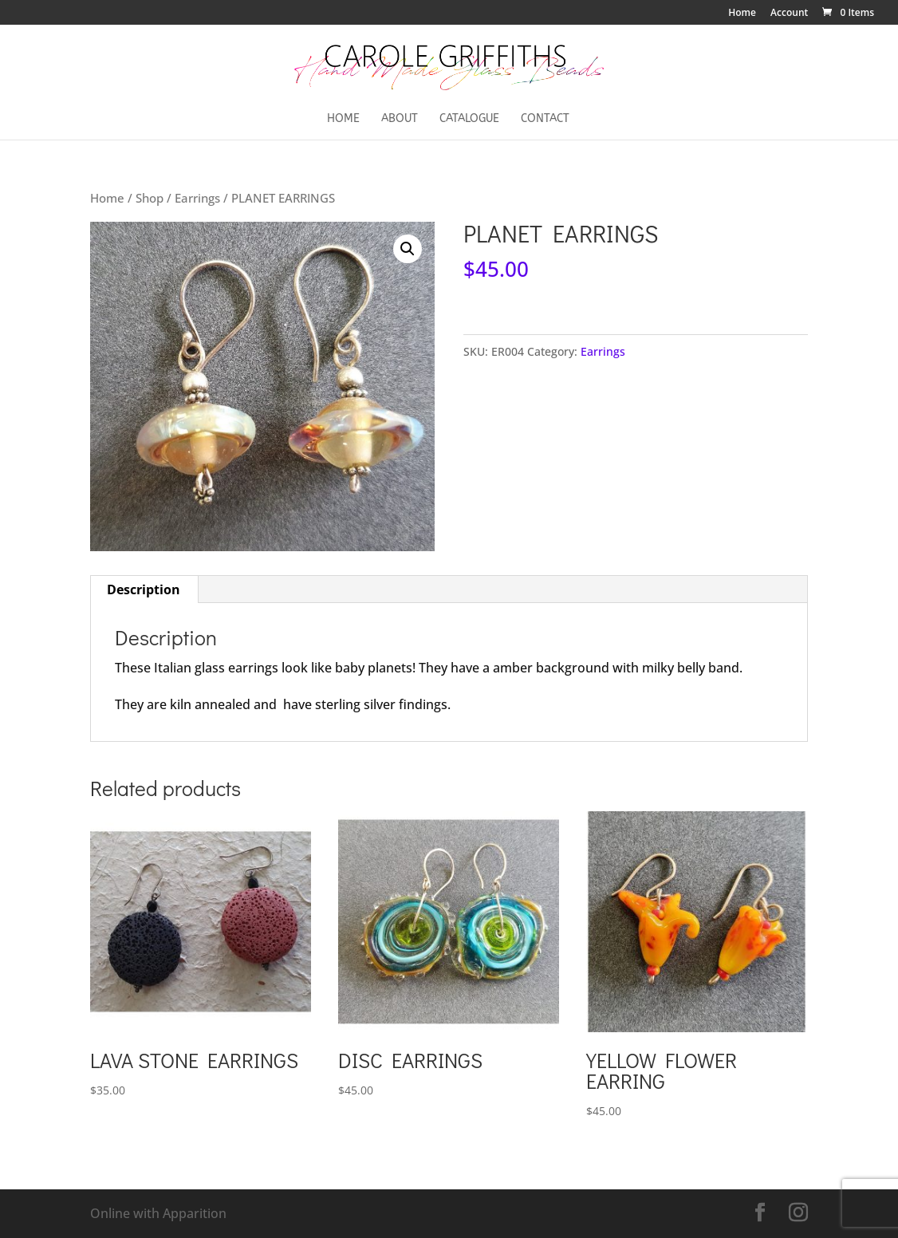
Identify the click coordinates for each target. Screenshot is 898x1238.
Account (789, 13)
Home (742, 13)
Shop (149, 198)
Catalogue (469, 119)
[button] (407, 249)
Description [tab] (143, 589)
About (399, 119)
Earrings (197, 198)
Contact (545, 119)
